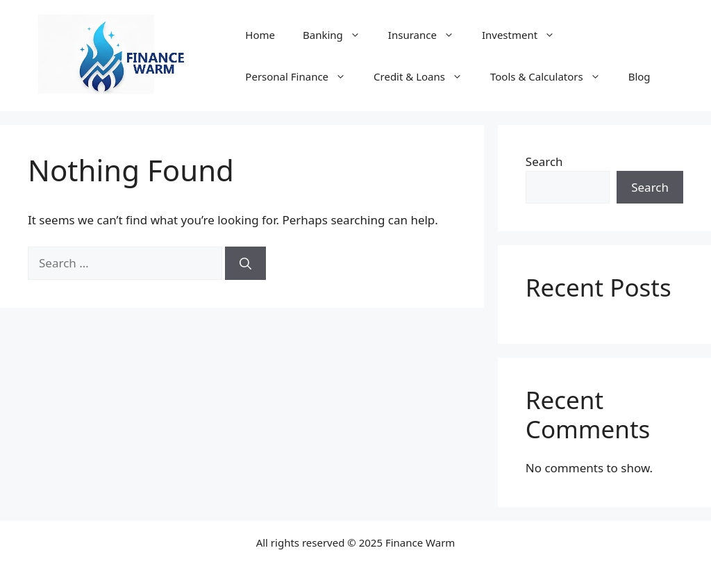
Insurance (428, 35)
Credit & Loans (425, 76)
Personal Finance (302, 76)
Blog (639, 76)
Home (260, 35)
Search (544, 161)
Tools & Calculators (552, 76)
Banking (338, 35)
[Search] (245, 263)
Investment (525, 35)
